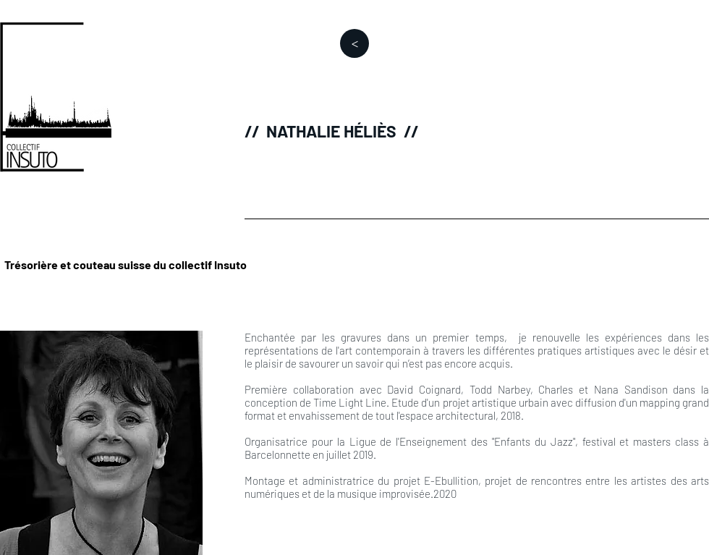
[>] (354, 43)
